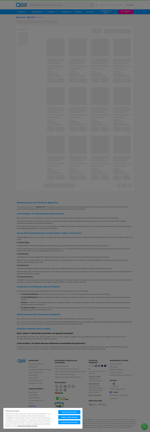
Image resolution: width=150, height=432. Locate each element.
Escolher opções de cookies (69, 422)
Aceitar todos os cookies (69, 412)
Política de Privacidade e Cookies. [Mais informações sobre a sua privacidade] (27, 426)
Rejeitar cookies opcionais (69, 417)
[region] (42, 418)
